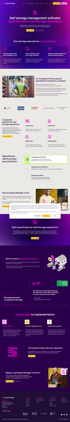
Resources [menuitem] (53, 398)
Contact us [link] (17, 381)
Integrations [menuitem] (28, 405)
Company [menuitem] (39, 398)
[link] (9, 3)
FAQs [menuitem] (51, 401)
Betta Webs (66, 419)
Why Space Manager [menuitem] (40, 399)
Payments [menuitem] (28, 401)
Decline (55, 215)
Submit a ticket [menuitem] (64, 399)
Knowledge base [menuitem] (53, 399)
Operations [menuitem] (28, 399)
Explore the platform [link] (39, 30)
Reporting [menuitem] (27, 403)
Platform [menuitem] (28, 398)
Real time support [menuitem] (64, 401)
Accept (46, 215)
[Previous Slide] (64, 305)
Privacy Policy (25, 419)
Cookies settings (37, 215)
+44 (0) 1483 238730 (6, 411)
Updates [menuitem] (51, 403)
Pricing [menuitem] (38, 401)
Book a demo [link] (56, 3)
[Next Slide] (67, 305)
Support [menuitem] (63, 398)
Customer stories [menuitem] (53, 405)
